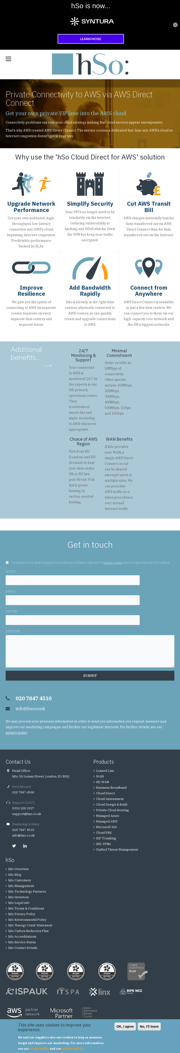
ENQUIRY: (14, 631)
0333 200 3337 (23, 808)
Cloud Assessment (110, 799)
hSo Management (21, 886)
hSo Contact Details (22, 948)
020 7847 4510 (23, 830)
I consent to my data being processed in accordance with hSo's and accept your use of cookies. (90, 562)
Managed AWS (106, 821)
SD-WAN (102, 782)
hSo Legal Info (19, 903)
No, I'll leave (149, 1026)
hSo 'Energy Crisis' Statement (30, 925)
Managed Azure (107, 816)
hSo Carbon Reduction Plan (28, 931)
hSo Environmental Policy (27, 920)
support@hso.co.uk (26, 814)
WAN (117, 452)
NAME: (12, 571)
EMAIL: (12, 591)
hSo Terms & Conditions (26, 908)
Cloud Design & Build (111, 805)
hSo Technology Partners (27, 892)
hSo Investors (18, 897)
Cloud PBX (104, 833)
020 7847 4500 (23, 792)
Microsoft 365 (106, 827)
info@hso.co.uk (30, 708)
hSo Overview (18, 869)
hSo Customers (19, 880)
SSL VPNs (103, 844)
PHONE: (12, 611)
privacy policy (113, 562)
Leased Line (105, 771)
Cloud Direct (105, 793)
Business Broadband (111, 788)
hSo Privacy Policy (21, 914)
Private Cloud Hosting (112, 810)
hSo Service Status (22, 942)
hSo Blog (14, 875)
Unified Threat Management (117, 850)
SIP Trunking (106, 838)
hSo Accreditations (22, 937)
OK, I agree (125, 1026)
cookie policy (39, 1048)
